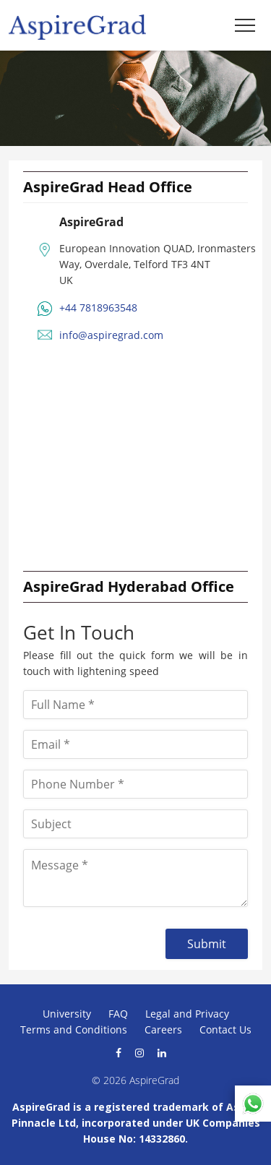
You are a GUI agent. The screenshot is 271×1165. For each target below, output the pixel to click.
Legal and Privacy (187, 1013)
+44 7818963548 (98, 307)
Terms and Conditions (73, 1029)
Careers (163, 1029)
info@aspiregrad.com (111, 335)
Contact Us (225, 1029)
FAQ (118, 1013)
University (67, 1013)
